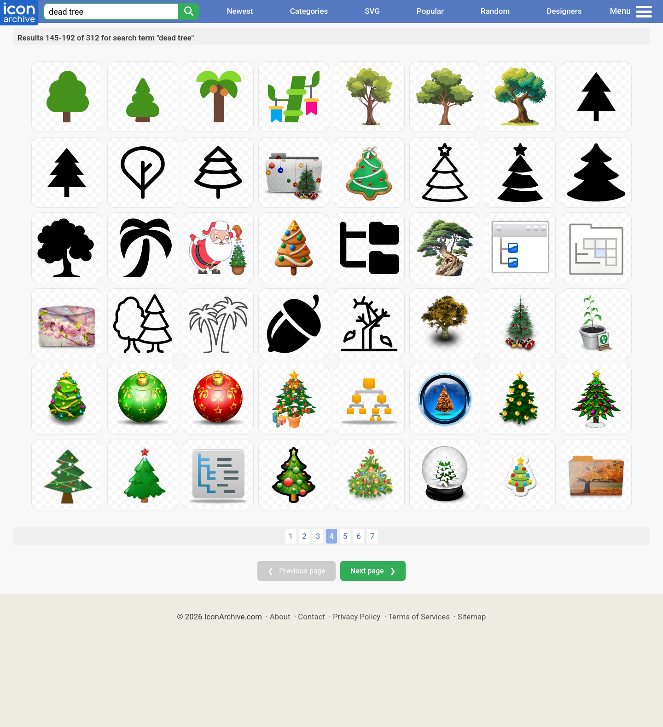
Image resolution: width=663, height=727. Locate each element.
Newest (240, 11)
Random (495, 11)
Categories (309, 11)
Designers (564, 11)
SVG (372, 11)
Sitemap (472, 616)
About (280, 616)
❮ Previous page (297, 571)
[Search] (188, 11)
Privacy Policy (356, 616)
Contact (311, 616)
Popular (430, 11)
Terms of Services (419, 616)
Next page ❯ (372, 571)
